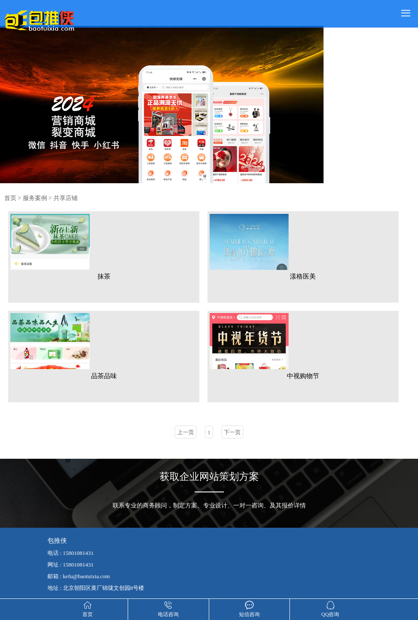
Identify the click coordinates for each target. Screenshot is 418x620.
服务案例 (35, 198)
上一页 (185, 429)
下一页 (232, 429)
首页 (10, 198)
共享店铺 (65, 198)
